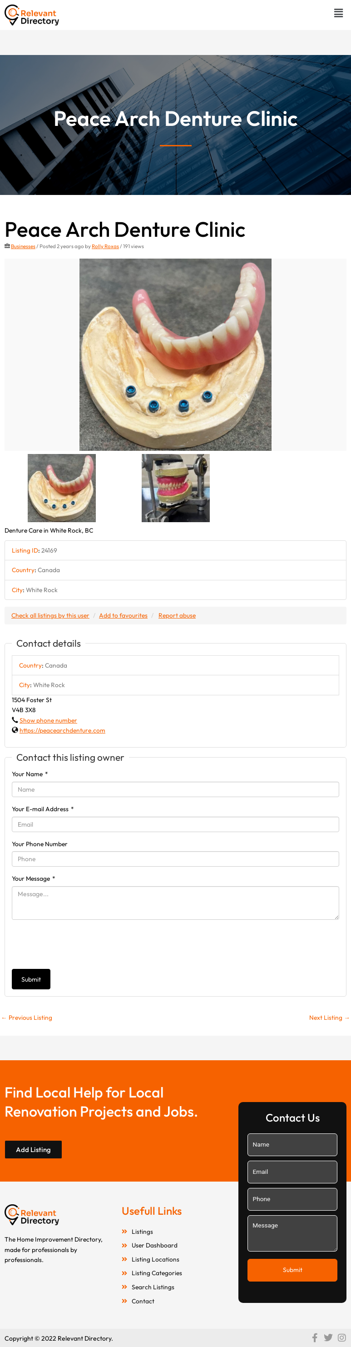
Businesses (23, 246)
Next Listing (329, 1017)
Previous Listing (26, 1017)
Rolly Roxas (105, 246)
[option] (175, 355)
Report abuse (177, 615)
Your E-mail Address (43, 809)
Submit (31, 979)
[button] (338, 13)
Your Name (30, 774)
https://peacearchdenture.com (62, 730)
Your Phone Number (40, 844)
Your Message (33, 878)
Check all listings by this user (50, 615)
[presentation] (81, 944)
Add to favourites (123, 615)
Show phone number (48, 720)
